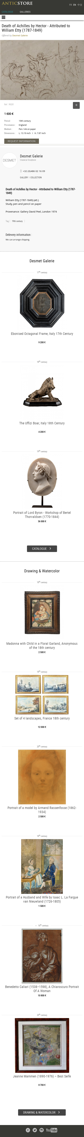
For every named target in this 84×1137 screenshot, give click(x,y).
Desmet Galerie (31, 155)
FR (70, 4)
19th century (17, 221)
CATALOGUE (7, 11)
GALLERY (24, 178)
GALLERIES (25, 11)
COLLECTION (36, 178)
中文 (80, 4)
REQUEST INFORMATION (22, 141)
